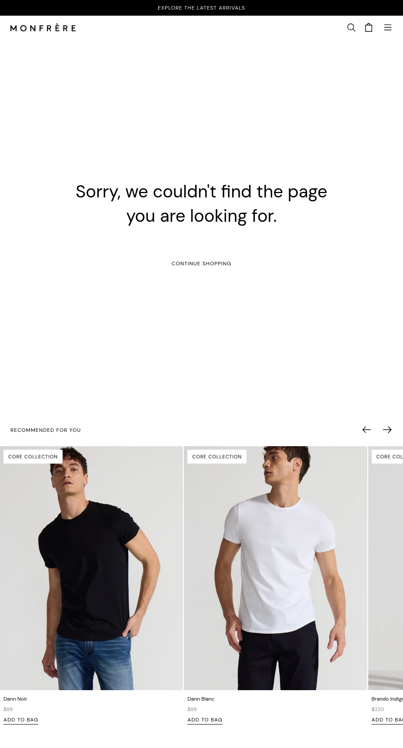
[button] (351, 28)
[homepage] (43, 28)
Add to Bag (20, 719)
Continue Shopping (201, 263)
